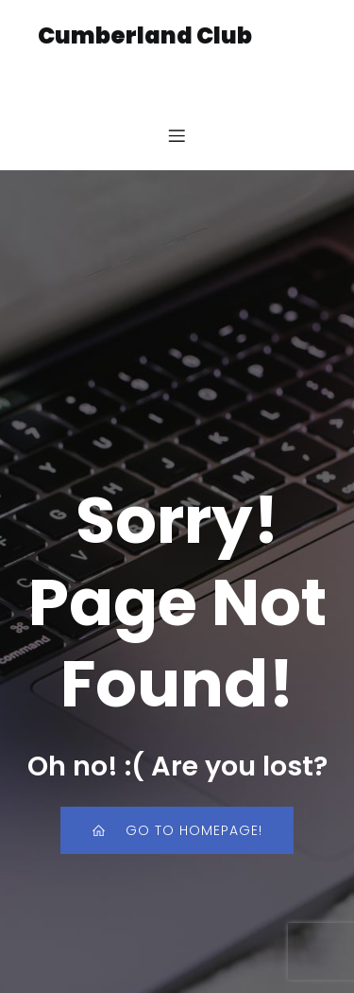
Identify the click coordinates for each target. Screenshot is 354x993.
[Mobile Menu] (177, 135)
